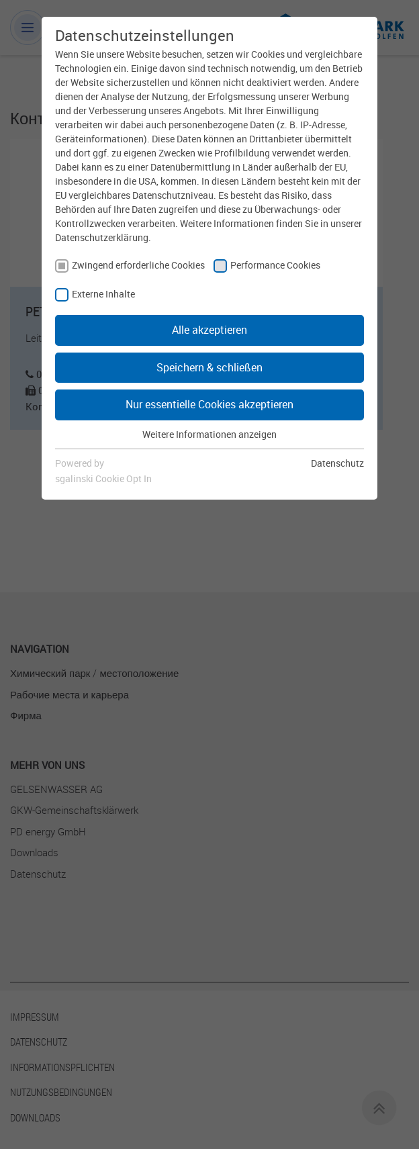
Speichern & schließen (209, 367)
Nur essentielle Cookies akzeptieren (209, 404)
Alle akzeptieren (209, 329)
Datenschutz (337, 463)
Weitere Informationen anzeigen (209, 434)
